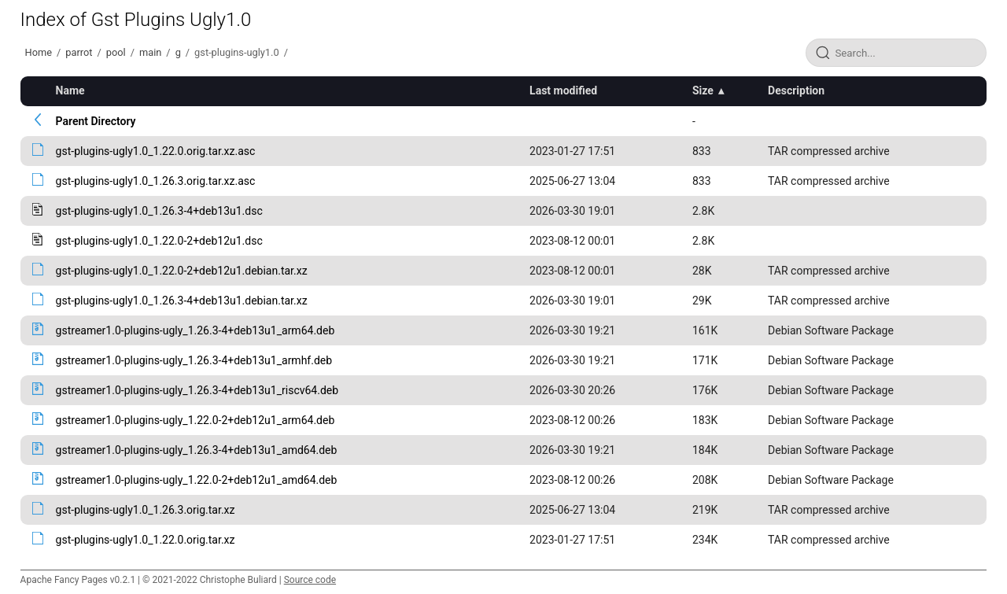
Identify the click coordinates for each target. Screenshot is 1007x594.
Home (38, 52)
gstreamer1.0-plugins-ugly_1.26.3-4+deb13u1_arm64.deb (195, 330)
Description (796, 90)
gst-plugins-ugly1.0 (236, 52)
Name (70, 90)
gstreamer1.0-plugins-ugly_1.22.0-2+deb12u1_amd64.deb (197, 480)
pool (116, 52)
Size (703, 90)
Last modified (563, 90)
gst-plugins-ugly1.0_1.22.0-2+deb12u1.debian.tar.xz (182, 270)
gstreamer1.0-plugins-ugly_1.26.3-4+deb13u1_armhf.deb (194, 360)
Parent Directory (96, 121)
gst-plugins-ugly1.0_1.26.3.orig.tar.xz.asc (156, 181)
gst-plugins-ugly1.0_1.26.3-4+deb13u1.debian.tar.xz (182, 300)
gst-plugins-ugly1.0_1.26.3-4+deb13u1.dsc (159, 211)
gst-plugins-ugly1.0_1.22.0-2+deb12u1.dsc (159, 240)
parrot (78, 52)
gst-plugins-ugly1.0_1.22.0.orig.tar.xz (145, 539)
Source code (310, 579)
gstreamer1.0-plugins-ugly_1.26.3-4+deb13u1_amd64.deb (197, 450)
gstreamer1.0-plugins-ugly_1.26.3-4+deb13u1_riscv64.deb (197, 390)
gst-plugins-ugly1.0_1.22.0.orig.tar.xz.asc (156, 151)
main (150, 52)
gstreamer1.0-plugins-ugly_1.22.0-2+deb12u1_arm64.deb (195, 420)
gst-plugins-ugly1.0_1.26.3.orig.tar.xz (145, 510)
